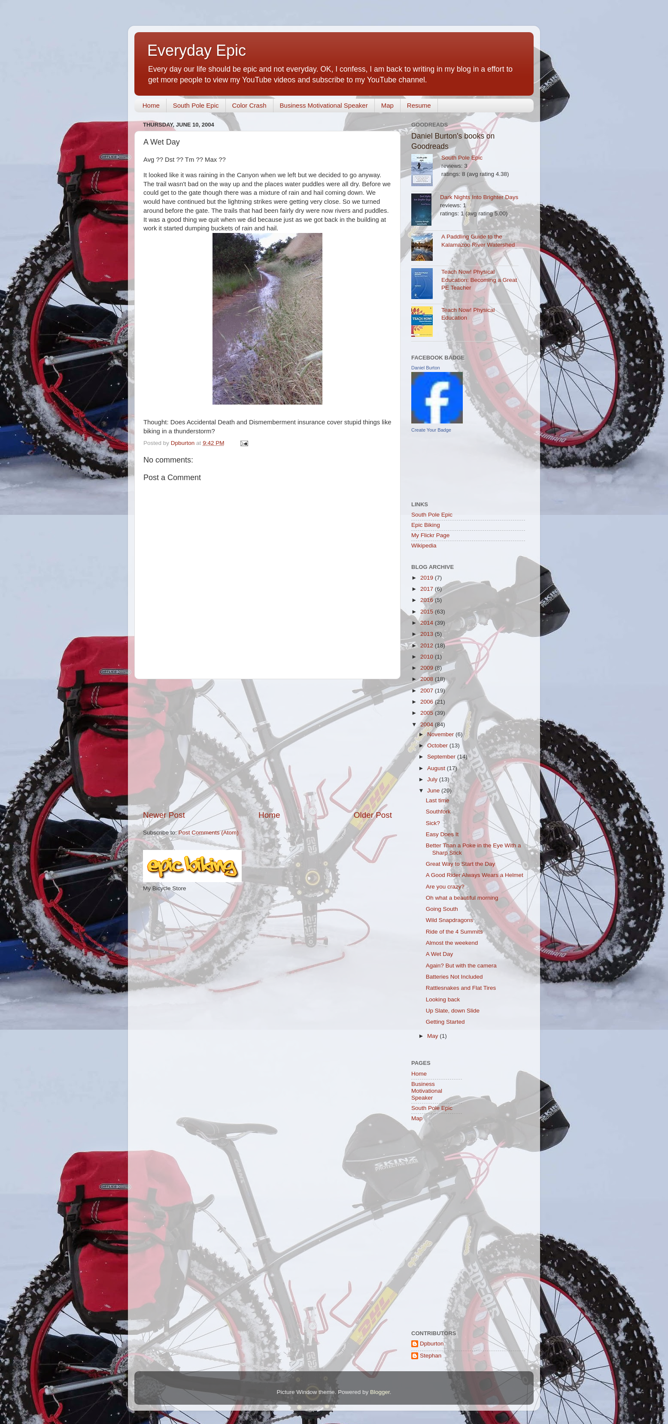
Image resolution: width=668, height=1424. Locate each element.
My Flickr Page (430, 535)
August (437, 768)
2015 (427, 611)
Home (151, 105)
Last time (437, 800)
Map (387, 105)
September (442, 756)
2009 (427, 668)
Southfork (438, 811)
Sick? (433, 823)
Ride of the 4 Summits (454, 931)
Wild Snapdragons (449, 920)
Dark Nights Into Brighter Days (479, 197)
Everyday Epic (196, 50)
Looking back (443, 999)
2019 (427, 577)
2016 (427, 600)
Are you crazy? (445, 886)
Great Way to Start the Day (460, 864)
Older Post (373, 814)
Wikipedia (424, 545)
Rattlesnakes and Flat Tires (461, 988)
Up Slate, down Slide (453, 1010)
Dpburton (432, 1343)
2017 (427, 589)
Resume (419, 105)
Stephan (430, 1355)
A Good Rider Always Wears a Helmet (474, 875)
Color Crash (249, 105)
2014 (427, 623)
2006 (427, 701)
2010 (427, 656)
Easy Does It (442, 834)
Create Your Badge (431, 429)
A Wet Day (439, 954)
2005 (427, 713)
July (433, 779)
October (438, 745)
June (434, 790)
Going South (442, 909)
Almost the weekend (452, 943)
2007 (427, 690)
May (433, 1036)
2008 (427, 679)
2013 (427, 634)
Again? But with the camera (461, 965)
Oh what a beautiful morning (462, 898)
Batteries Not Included (454, 977)
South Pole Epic (196, 105)
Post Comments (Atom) (209, 832)
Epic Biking (425, 525)
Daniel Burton (425, 367)
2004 (427, 724)
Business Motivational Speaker (324, 105)
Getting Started (445, 1022)
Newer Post (164, 814)
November (441, 734)
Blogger (380, 1392)
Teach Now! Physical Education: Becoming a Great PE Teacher (479, 280)
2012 (427, 645)
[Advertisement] (267, 744)
